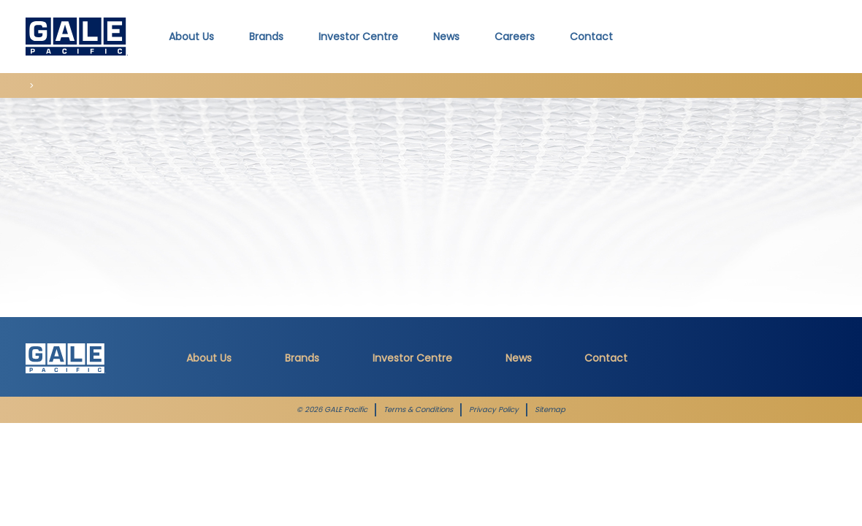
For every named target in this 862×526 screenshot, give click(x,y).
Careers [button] (515, 36)
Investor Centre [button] (358, 36)
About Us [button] (191, 36)
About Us (209, 358)
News (446, 36)
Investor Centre (412, 358)
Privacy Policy (494, 409)
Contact (591, 36)
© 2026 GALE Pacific (332, 409)
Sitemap (550, 409)
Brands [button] (266, 36)
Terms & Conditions (418, 409)
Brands (302, 358)
